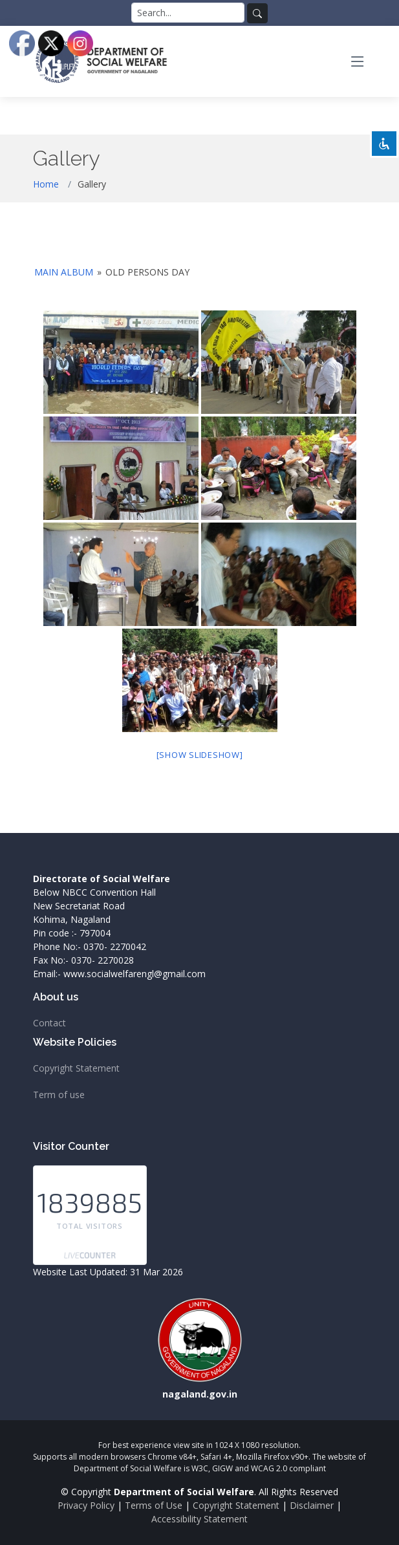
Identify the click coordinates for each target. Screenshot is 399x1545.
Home (46, 184)
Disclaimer (312, 1505)
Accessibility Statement (199, 1519)
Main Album (63, 272)
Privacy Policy (86, 1505)
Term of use (59, 1094)
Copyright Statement (76, 1068)
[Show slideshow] (199, 755)
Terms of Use (153, 1505)
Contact (49, 1023)
